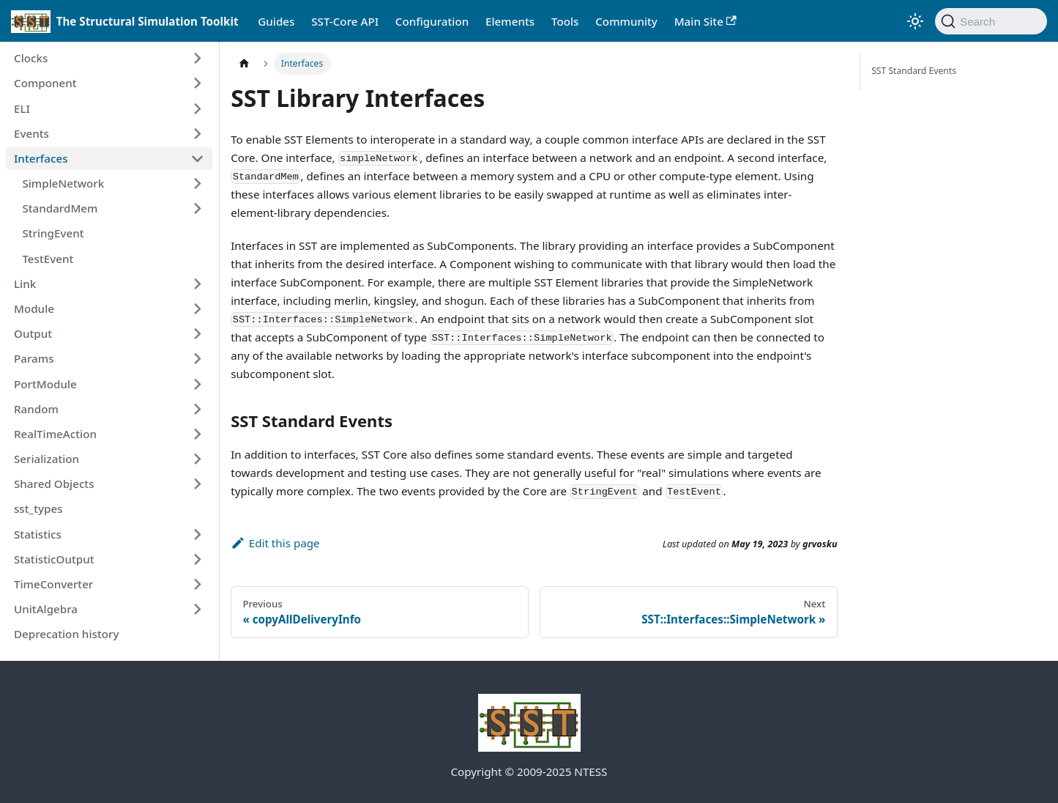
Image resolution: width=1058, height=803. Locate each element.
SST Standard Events (913, 70)
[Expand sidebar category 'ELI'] (197, 108)
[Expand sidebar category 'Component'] (197, 84)
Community (626, 21)
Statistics (38, 534)
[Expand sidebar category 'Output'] (197, 333)
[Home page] (244, 64)
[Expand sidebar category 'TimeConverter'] (197, 584)
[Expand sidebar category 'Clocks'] (197, 59)
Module (34, 308)
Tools (565, 21)
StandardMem (59, 208)
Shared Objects (54, 483)
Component (45, 82)
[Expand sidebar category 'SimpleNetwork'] (197, 183)
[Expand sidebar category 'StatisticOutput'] (197, 559)
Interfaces (41, 158)
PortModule (45, 384)
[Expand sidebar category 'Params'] (197, 359)
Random (36, 409)
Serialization (46, 458)
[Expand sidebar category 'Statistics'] (197, 534)
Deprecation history (66, 633)
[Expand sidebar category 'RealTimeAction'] (197, 434)
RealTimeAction (55, 433)
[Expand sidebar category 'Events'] (197, 133)
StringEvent (52, 233)
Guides (276, 21)
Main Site (705, 21)
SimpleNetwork (63, 183)
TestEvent (47, 258)
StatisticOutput (54, 559)
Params (34, 358)
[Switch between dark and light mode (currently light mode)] (915, 21)
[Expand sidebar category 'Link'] (197, 284)
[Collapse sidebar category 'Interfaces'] (197, 158)
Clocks (31, 58)
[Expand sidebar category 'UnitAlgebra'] (197, 609)
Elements (509, 21)
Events (31, 133)
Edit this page (275, 543)
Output (33, 333)
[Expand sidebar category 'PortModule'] (197, 384)
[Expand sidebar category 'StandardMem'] (197, 209)
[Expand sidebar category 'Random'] (197, 409)
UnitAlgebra (46, 609)
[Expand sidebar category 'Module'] (197, 308)
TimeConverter (53, 584)
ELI (22, 108)
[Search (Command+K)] (991, 21)
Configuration (432, 21)
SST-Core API (345, 21)
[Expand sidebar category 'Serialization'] (197, 459)
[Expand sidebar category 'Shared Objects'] (197, 484)
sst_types (38, 508)
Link (25, 283)
